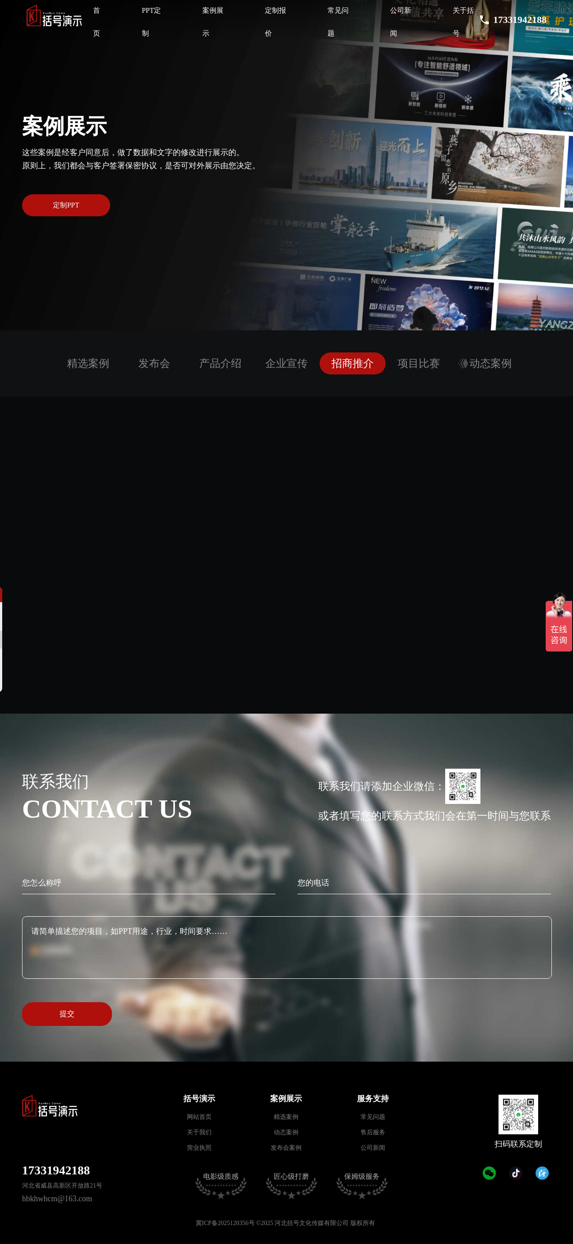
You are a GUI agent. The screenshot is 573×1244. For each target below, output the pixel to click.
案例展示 (286, 1098)
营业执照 (199, 1147)
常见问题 (373, 1117)
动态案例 (286, 1132)
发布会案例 (286, 1147)
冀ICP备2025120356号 (225, 1223)
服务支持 (373, 1098)
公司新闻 (373, 1147)
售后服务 (373, 1132)
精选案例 (286, 1117)
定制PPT (66, 205)
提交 (67, 1014)
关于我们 (199, 1132)
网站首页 (199, 1117)
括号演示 (199, 1098)
